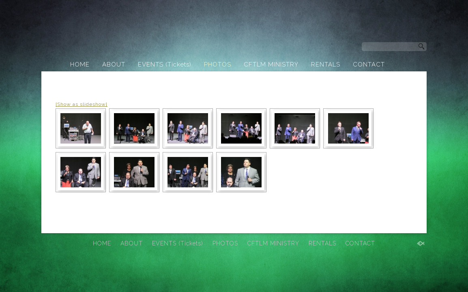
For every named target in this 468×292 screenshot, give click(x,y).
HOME (80, 64)
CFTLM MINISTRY (271, 64)
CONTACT (369, 64)
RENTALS (325, 64)
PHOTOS (217, 64)
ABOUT (113, 64)
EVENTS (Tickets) (164, 64)
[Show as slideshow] (81, 104)
